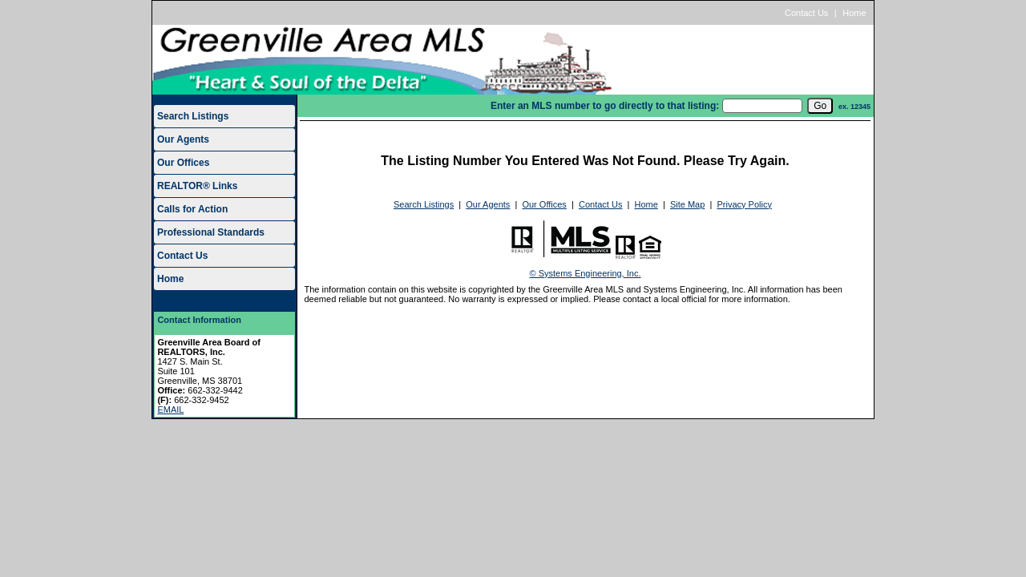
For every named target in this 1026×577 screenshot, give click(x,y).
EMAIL (170, 409)
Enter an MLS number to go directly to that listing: (605, 105)
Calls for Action (192, 209)
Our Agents (183, 139)
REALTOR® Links (197, 186)
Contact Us (806, 13)
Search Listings (192, 116)
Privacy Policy (744, 204)
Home (854, 13)
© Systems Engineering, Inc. (585, 273)
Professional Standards (211, 232)
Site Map (687, 204)
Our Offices (183, 162)
